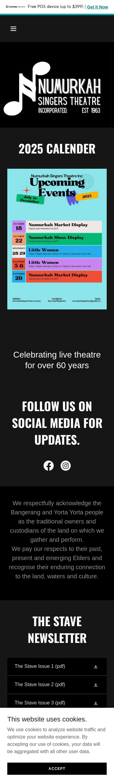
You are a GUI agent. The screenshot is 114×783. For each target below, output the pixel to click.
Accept (57, 768)
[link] (48, 467)
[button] (14, 29)
